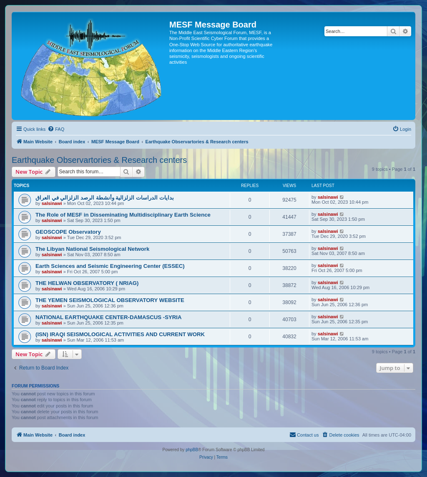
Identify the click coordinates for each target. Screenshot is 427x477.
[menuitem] (56, 129)
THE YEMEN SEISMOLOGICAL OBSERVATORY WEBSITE (109, 300)
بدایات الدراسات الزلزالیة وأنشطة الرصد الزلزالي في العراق (104, 198)
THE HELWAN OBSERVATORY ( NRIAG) (86, 283)
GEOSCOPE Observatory (68, 232)
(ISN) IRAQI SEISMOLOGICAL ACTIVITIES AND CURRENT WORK (120, 334)
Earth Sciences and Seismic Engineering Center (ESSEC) (110, 266)
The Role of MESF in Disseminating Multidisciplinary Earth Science (123, 215)
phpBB (192, 449)
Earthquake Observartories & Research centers (99, 160)
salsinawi (52, 203)
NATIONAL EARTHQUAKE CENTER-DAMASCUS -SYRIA (108, 317)
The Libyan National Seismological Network (92, 249)
